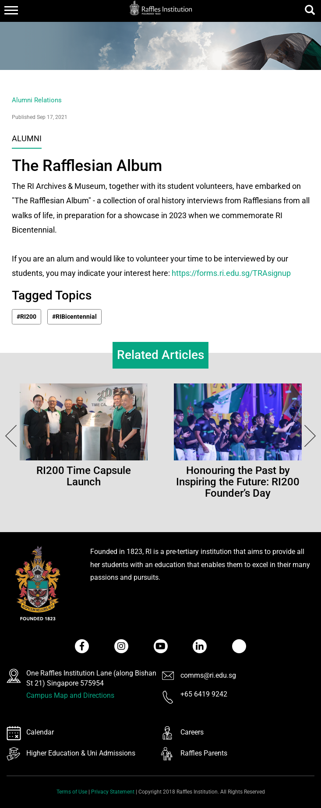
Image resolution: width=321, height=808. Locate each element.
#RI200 (26, 316)
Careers (192, 732)
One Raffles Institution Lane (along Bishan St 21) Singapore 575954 (91, 678)
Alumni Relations (37, 100)
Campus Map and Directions (70, 695)
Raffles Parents (203, 753)
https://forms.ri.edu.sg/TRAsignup (231, 273)
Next (8, 436)
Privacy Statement (112, 792)
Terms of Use (71, 792)
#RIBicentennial (74, 316)
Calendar (40, 732)
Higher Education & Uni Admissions (80, 753)
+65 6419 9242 (203, 694)
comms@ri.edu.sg (208, 675)
